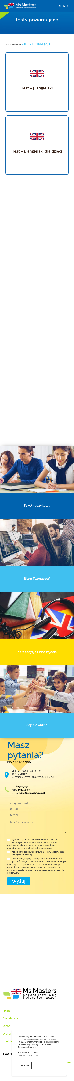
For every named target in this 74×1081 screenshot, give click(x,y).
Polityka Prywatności (28, 1055)
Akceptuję (25, 1065)
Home (7, 1011)
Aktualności (10, 1018)
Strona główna (13, 44)
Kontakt (8, 1041)
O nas (6, 1026)
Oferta (7, 1033)
